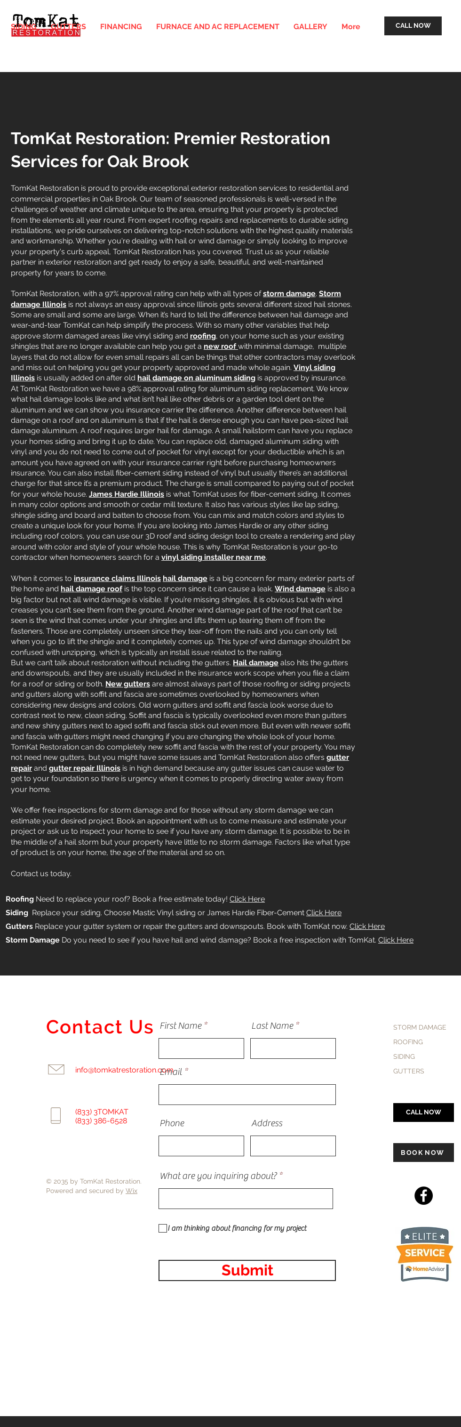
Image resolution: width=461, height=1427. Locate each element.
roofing (203, 335)
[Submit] (247, 1270)
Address (266, 1123)
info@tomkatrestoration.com (124, 1069)
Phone (171, 1123)
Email (170, 1072)
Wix (131, 1190)
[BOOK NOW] (423, 1152)
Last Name (272, 1026)
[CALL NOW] (413, 25)
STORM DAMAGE (419, 1027)
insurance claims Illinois (117, 578)
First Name (180, 1026)
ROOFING (408, 1042)
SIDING (404, 1056)
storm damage (289, 293)
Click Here (247, 899)
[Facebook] (423, 1195)
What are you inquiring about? (218, 1176)
